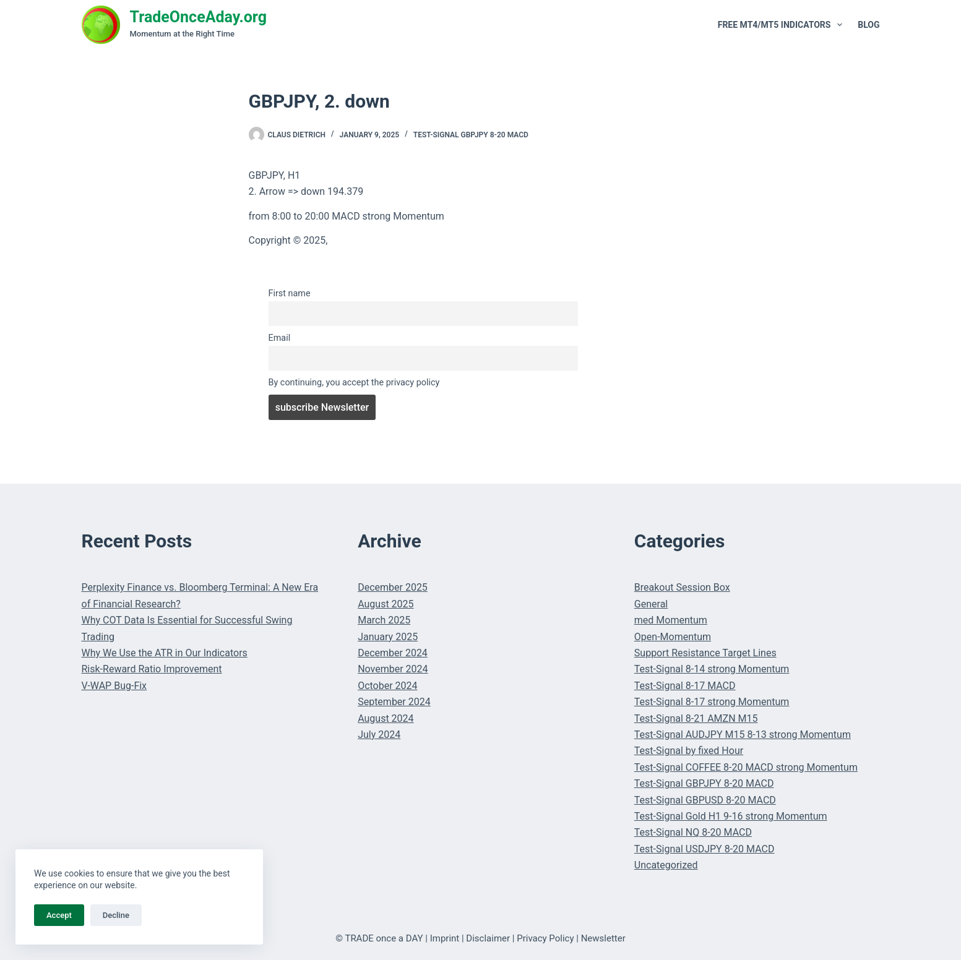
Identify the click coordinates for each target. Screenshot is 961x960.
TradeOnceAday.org (198, 17)
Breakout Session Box (682, 587)
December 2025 (393, 587)
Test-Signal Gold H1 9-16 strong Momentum (730, 816)
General (651, 604)
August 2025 (385, 604)
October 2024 (387, 686)
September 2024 (394, 702)
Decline (116, 915)
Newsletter (603, 938)
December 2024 (393, 653)
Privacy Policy (545, 938)
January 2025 (388, 637)
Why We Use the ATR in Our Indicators (165, 653)
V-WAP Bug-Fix (114, 686)
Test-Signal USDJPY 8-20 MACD (704, 849)
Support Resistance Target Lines (705, 653)
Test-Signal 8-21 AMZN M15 (696, 718)
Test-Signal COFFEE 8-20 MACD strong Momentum (746, 767)
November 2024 (393, 669)
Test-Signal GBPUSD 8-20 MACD (705, 800)
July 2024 (379, 734)
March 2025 (384, 620)
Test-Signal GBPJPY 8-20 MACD (470, 135)
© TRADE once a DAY (379, 938)
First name (290, 293)
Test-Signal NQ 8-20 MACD (693, 832)
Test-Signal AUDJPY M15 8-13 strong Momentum (742, 734)
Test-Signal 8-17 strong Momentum (712, 702)
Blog (868, 25)
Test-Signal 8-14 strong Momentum (712, 669)
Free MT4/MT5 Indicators (783, 24)
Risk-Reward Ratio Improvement (152, 669)
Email (280, 338)
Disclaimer (488, 938)
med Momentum (670, 620)
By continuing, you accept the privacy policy (354, 382)
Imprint (445, 938)
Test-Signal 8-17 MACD (685, 686)
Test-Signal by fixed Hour (688, 750)
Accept (59, 915)
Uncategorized (666, 865)
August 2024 (385, 718)
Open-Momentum (672, 637)
